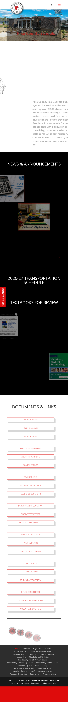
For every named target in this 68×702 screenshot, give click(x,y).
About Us (26, 648)
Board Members (21, 651)
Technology (35, 674)
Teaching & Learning (18, 674)
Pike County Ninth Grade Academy (32, 665)
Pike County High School (24, 668)
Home (17, 648)
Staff (33, 671)
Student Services (45, 671)
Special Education (20, 671)
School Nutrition (44, 668)
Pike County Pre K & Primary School (32, 660)
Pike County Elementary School (20, 663)
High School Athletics (42, 648)
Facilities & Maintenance (41, 651)
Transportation (49, 674)
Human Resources (46, 654)
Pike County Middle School (47, 663)
